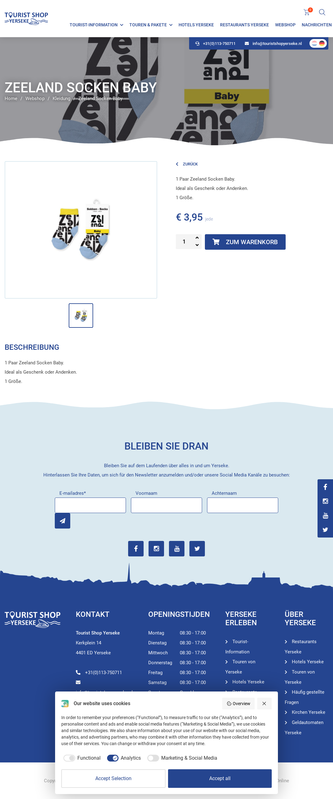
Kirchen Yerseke (308, 712)
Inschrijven (62, 521)
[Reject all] (264, 703)
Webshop (285, 24)
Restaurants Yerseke (244, 24)
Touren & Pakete (148, 24)
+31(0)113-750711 (215, 43)
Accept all (220, 778)
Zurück (187, 164)
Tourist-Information (94, 24)
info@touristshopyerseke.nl (273, 43)
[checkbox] (81, 758)
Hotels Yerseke (196, 24)
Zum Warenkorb (245, 242)
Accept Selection (113, 778)
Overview (238, 703)
